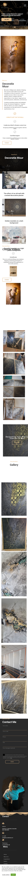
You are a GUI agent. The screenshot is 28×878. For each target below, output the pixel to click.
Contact (5, 863)
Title (15, 744)
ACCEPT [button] (13, 874)
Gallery (5, 861)
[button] (13, 27)
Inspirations (7, 859)
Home (5, 854)
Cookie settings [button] (6, 874)
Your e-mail (15, 733)
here (11, 758)
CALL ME (6, 16)
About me (6, 856)
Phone (15, 738)
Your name (15, 727)
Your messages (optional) (15, 751)
